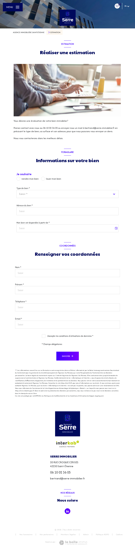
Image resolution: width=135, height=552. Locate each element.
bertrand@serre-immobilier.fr (67, 478)
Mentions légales (68, 534)
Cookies (119, 534)
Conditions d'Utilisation (78, 396)
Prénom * (19, 284)
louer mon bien (53, 178)
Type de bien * (23, 188)
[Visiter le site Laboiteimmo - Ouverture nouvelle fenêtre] (73, 542)
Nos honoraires (26, 534)
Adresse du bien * (24, 205)
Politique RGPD (102, 534)
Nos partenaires (47, 534)
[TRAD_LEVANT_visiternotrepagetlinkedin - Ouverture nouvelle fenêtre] (67, 511)
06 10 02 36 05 (60, 472)
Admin (86, 534)
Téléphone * (20, 301)
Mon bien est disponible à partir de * (33, 222)
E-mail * (18, 318)
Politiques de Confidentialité (54, 396)
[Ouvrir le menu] (13, 7)
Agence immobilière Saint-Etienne (28, 32)
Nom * (18, 267)
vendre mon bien (30, 178)
